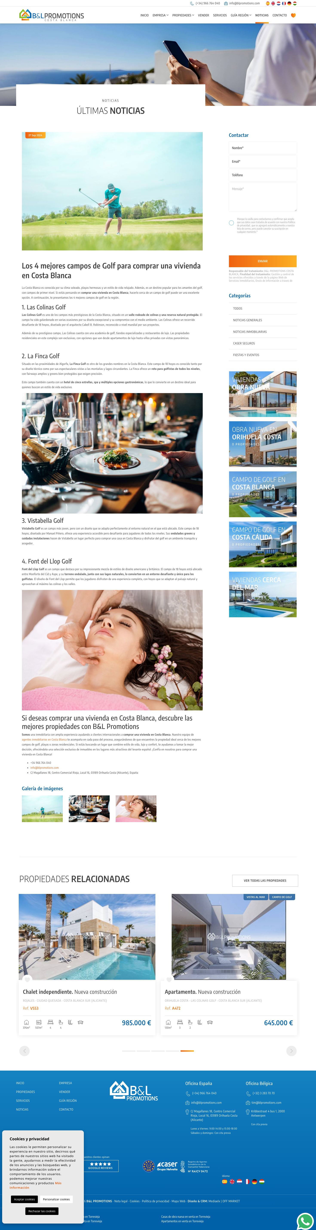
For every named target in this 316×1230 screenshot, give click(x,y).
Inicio (145, 15)
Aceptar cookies (24, 1199)
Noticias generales (247, 320)
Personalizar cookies (56, 1199)
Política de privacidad (155, 1201)
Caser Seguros (244, 343)
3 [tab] (158, 1051)
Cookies (135, 1201)
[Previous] (24, 1051)
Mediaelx (214, 1201)
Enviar (263, 261)
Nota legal (120, 1201)
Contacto (280, 15)
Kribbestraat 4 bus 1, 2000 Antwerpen (268, 1113)
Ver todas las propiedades (265, 881)
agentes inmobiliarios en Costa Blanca (44, 739)
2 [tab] (143, 1051)
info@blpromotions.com (242, 3)
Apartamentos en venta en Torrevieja (182, 1221)
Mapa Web (179, 1201)
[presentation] (252, 246)
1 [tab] (128, 1051)
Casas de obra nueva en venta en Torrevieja (185, 1217)
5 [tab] (187, 1051)
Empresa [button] (159, 15)
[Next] (291, 1051)
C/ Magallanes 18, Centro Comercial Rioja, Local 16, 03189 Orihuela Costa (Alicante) (214, 1116)
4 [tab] (172, 1051)
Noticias (262, 15)
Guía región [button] (240, 15)
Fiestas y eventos (246, 355)
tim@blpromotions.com (267, 1103)
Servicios (220, 15)
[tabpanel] (229, 964)
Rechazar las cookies (41, 1211)
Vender (203, 15)
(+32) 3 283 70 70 (264, 1093)
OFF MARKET (231, 1201)
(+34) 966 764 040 (205, 3)
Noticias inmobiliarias (250, 332)
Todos (237, 308)
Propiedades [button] (181, 15)
